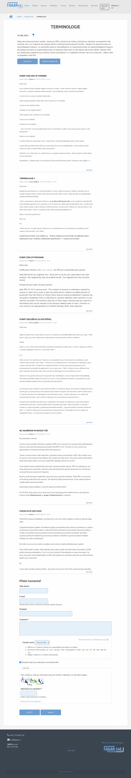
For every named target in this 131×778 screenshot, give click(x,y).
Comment (24, 619)
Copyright (71, 750)
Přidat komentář (49, 61)
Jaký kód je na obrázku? (31, 689)
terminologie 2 (27, 178)
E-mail (22, 596)
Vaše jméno (24, 586)
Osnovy (44, 5)
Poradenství (83, 5)
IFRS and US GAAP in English (113, 743)
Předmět (23, 609)
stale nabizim (46, 270)
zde (89, 161)
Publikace (54, 5)
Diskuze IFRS (29, 17)
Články (35, 5)
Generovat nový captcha (31, 701)
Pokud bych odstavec (30, 511)
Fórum (63, 5)
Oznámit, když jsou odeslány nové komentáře (40, 662)
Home (26, 5)
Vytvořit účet (104, 7)
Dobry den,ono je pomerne (33, 76)
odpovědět (89, 170)
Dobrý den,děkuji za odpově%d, (35, 319)
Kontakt (94, 5)
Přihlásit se (114, 6)
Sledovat (27, 61)
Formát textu (29, 642)
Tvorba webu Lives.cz (65, 772)
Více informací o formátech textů (92, 639)
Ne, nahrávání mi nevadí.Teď (33, 430)
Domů (10, 17)
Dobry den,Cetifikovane (31, 257)
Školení (72, 5)
